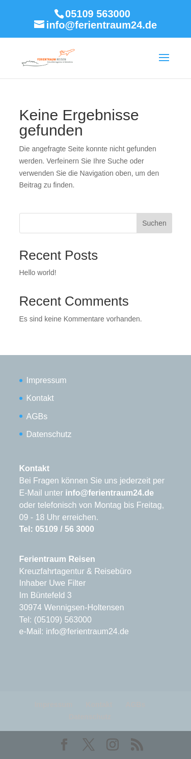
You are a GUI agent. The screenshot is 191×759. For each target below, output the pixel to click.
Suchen (154, 223)
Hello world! (38, 272)
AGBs (37, 416)
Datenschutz (49, 434)
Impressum (46, 380)
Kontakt (40, 398)
